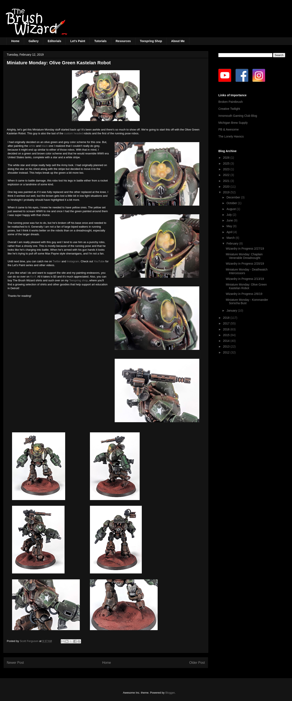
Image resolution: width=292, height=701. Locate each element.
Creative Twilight (229, 108)
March (231, 237)
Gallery (34, 41)
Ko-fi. (33, 276)
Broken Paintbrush (230, 101)
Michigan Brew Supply (233, 122)
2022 (226, 175)
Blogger (170, 692)
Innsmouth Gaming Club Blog (237, 115)
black (44, 145)
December (233, 197)
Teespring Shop (151, 41)
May (229, 226)
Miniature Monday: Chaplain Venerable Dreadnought (244, 256)
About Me (178, 41)
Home (15, 41)
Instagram (73, 261)
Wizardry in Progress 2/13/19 (245, 278)
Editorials (54, 41)
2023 (226, 169)
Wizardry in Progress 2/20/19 (245, 263)
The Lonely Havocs (231, 136)
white (32, 145)
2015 (226, 335)
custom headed (73, 133)
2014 (226, 340)
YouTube (99, 261)
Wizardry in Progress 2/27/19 (245, 248)
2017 (226, 323)
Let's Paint (77, 41)
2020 (226, 186)
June (230, 220)
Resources (123, 41)
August (231, 209)
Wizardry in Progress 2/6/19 (244, 294)
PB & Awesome (228, 129)
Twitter (57, 261)
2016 (226, 329)
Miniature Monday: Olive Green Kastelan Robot (246, 286)
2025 (226, 163)
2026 (226, 157)
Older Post (197, 662)
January (232, 310)
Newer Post (15, 662)
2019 (226, 192)
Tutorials (100, 41)
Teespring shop (78, 280)
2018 (226, 317)
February (232, 243)
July (229, 214)
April (229, 232)
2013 (226, 346)
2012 (226, 352)
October (232, 203)
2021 (226, 181)
